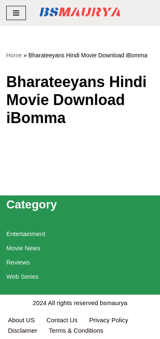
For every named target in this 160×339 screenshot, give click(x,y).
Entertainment (25, 233)
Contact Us (61, 320)
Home (14, 55)
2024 (39, 302)
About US (21, 320)
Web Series (22, 276)
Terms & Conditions (76, 330)
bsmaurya (113, 302)
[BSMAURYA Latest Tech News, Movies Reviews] (80, 13)
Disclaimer (22, 330)
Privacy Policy (109, 320)
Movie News (23, 248)
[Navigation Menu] (16, 13)
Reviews (18, 262)
